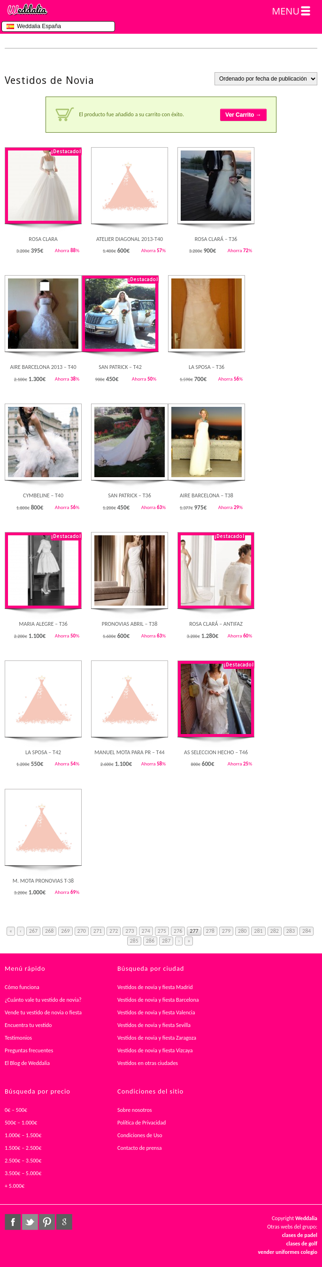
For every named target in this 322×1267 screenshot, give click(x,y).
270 (81, 931)
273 (129, 931)
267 (33, 931)
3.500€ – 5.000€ (23, 1173)
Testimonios (18, 1038)
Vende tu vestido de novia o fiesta (43, 1012)
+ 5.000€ (14, 1186)
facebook (13, 1222)
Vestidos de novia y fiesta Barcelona (158, 1000)
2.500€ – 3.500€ (23, 1160)
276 (178, 931)
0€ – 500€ (16, 1110)
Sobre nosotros (134, 1110)
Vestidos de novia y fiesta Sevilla (154, 1025)
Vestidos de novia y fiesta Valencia (156, 1012)
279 (226, 931)
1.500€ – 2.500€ (23, 1148)
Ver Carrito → (243, 115)
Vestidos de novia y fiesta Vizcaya (155, 1050)
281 (258, 931)
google (64, 1222)
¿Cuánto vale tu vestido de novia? (43, 1000)
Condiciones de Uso (139, 1135)
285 (134, 940)
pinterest (47, 1222)
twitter (30, 1222)
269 (65, 931)
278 (210, 931)
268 (49, 931)
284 (306, 931)
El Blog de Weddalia (27, 1063)
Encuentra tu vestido (28, 1025)
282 (274, 931)
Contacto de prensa (139, 1148)
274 (146, 931)
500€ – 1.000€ (21, 1122)
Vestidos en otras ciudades (147, 1063)
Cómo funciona (22, 987)
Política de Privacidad (141, 1122)
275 (162, 931)
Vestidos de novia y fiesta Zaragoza (156, 1038)
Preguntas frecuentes (29, 1050)
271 (97, 931)
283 (290, 931)
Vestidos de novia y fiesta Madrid (155, 987)
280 (242, 931)
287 (166, 940)
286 (150, 940)
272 (113, 931)
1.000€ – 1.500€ (23, 1135)
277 (194, 931)
